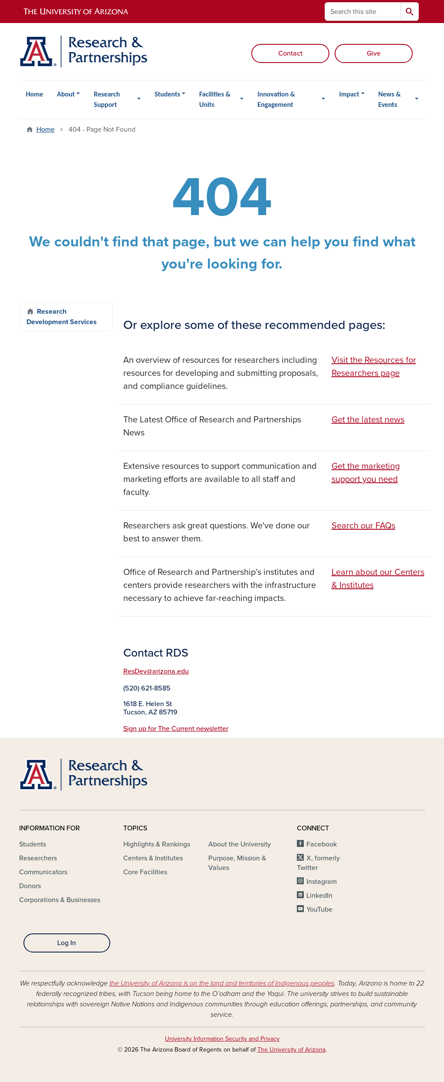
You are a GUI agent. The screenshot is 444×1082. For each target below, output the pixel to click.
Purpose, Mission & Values (237, 863)
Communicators (43, 872)
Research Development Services (61, 316)
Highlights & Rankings (156, 844)
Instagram (321, 881)
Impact (349, 94)
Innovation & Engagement (276, 99)
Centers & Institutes (153, 858)
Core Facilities (145, 872)
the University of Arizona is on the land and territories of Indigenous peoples (221, 983)
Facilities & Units (214, 99)
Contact (290, 53)
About (66, 94)
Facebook (321, 844)
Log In (66, 943)
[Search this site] (363, 11)
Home (34, 94)
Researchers (38, 858)
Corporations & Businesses (59, 900)
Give (374, 53)
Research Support (107, 99)
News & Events (389, 99)
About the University (239, 844)
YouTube (319, 909)
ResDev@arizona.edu (156, 671)
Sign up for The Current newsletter (175, 728)
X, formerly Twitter (318, 863)
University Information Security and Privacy (222, 1038)
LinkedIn (319, 895)
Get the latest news (368, 420)
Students (167, 94)
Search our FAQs (363, 526)
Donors (30, 886)
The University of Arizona (291, 1049)
